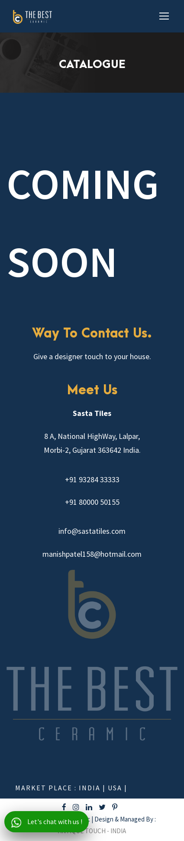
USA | (117, 787)
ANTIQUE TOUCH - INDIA (92, 831)
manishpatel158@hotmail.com (92, 554)
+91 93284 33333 (92, 479)
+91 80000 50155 (92, 502)
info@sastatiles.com (92, 531)
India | (93, 787)
